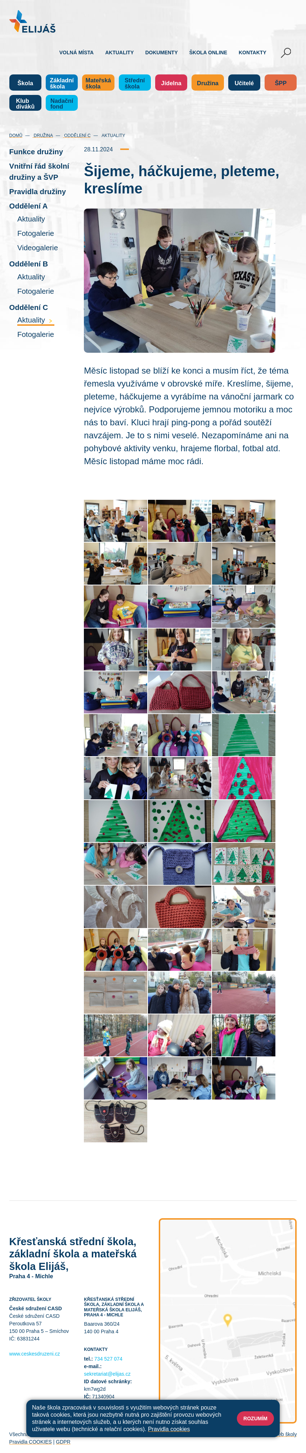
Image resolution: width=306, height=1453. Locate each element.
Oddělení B (28, 264)
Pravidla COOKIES (30, 1442)
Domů (16, 135)
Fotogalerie (35, 233)
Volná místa (76, 52)
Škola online (208, 52)
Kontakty (252, 52)
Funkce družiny (36, 152)
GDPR (63, 1442)
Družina (42, 135)
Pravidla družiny (37, 192)
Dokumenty (161, 52)
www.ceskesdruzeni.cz (34, 1354)
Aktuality (119, 52)
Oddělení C (77, 135)
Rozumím (255, 1418)
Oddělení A (28, 206)
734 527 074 (108, 1359)
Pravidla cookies (169, 1429)
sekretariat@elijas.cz (107, 1374)
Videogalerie (37, 248)
